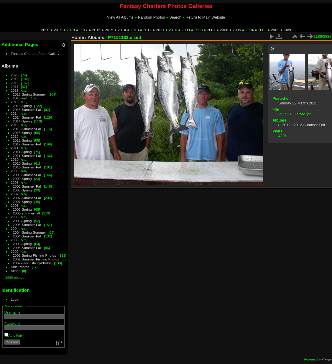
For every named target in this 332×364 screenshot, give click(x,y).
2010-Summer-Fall (27, 167)
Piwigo (326, 359)
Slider (15, 271)
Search (175, 17)
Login (15, 299)
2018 (71, 30)
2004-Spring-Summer (29, 232)
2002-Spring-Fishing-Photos (34, 255)
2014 (122, 30)
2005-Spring (22, 221)
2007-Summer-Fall (27, 198)
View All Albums (120, 17)
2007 (211, 30)
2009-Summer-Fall (27, 175)
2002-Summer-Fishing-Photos (36, 259)
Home (77, 37)
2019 (58, 30)
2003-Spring (22, 244)
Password (12, 323)
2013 (134, 30)
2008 (198, 30)
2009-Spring (22, 179)
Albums (9, 65)
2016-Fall (20, 98)
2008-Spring (22, 190)
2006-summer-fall (26, 213)
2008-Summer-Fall (27, 186)
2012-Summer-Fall (27, 144)
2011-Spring (22, 152)
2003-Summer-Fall (27, 248)
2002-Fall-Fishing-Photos (32, 263)
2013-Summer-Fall (27, 129)
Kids (287, 30)
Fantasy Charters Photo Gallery (35, 53)
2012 (147, 30)
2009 (186, 30)
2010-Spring (22, 163)
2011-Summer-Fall (27, 156)
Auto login (14, 335)
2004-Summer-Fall (27, 236)
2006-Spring (22, 209)
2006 (224, 30)
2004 (249, 30)
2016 (96, 30)
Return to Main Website (205, 17)
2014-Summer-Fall (27, 117)
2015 (109, 30)
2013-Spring (22, 133)
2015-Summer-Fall (27, 110)
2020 (45, 30)
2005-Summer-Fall (27, 225)
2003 (262, 30)
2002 (275, 30)
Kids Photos (20, 267)
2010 (173, 30)
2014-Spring (22, 121)
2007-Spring (22, 202)
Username (12, 312)
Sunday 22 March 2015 (297, 103)
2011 (160, 30)
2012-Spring (22, 140)
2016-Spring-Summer (29, 94)
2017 (83, 30)
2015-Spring (22, 106)
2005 (237, 30)
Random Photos (151, 17)
